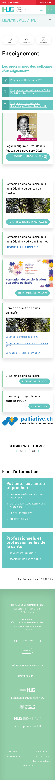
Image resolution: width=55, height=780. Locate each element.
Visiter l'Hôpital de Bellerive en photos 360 (27, 505)
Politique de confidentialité (41, 754)
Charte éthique (13, 756)
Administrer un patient (23, 553)
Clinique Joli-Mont (20, 519)
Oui (21, 451)
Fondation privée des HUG (27, 698)
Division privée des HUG (27, 726)
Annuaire (13, 752)
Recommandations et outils (25, 559)
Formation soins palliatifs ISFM (22, 247)
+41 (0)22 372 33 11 (28, 641)
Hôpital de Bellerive (21, 513)
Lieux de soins (25, 676)
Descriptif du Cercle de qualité (22, 337)
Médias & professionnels (25, 666)
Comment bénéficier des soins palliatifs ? (27, 496)
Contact (26, 651)
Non (34, 451)
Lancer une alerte (41, 761)
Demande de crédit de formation (23, 353)
